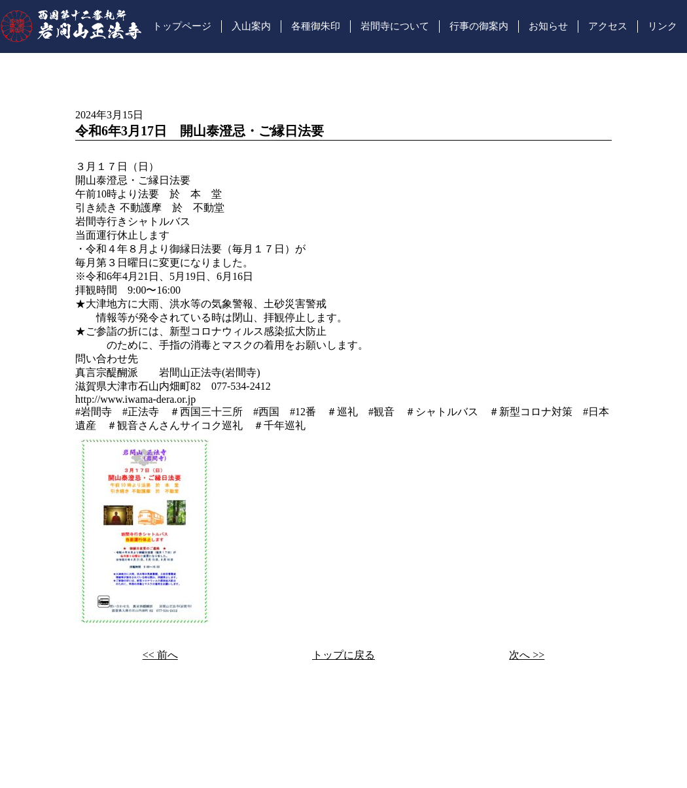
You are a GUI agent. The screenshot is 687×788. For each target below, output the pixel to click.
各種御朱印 (315, 26)
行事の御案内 (478, 26)
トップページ (181, 26)
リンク (662, 26)
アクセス (607, 26)
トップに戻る (343, 654)
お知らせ (548, 26)
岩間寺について (395, 26)
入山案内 (251, 26)
